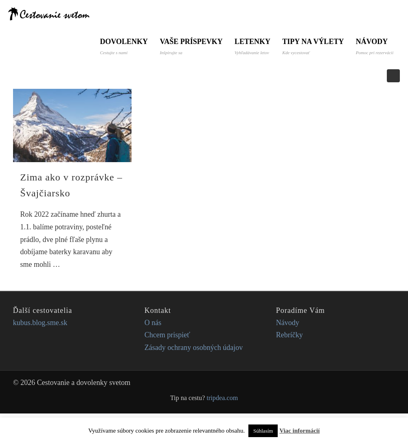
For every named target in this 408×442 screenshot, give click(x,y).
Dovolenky (124, 46)
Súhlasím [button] (263, 431)
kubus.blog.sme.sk (40, 351)
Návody (118, 75)
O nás (153, 351)
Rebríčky (289, 363)
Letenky (253, 46)
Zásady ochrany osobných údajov (194, 376)
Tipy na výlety (313, 46)
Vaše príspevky (191, 46)
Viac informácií (299, 430)
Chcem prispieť (167, 363)
